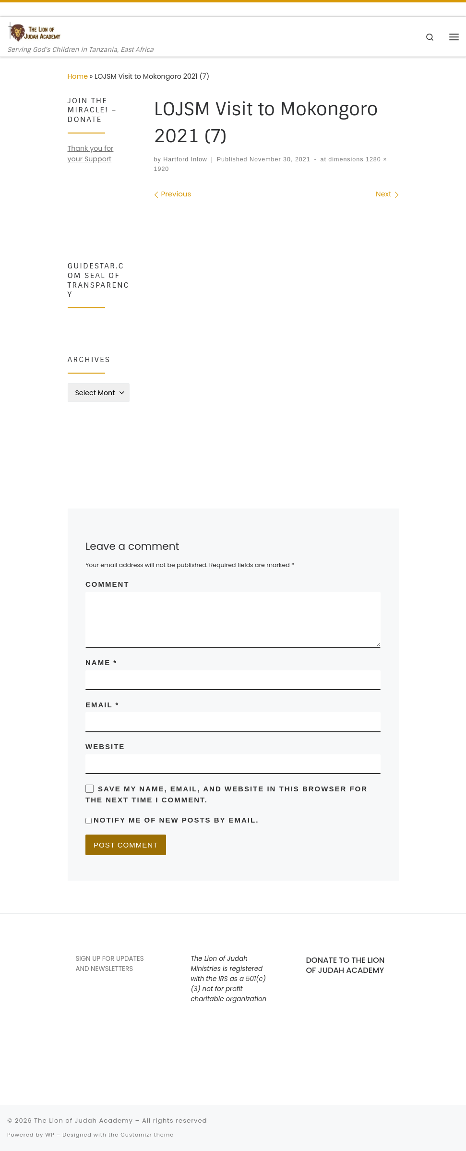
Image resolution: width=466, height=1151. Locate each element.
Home (78, 76)
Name (101, 662)
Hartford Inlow (185, 159)
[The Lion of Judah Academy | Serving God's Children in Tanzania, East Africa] (34, 31)
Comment (107, 584)
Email (102, 705)
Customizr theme (147, 1135)
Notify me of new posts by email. (176, 820)
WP (49, 1135)
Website (105, 746)
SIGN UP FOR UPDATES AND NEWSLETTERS (109, 963)
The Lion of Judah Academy (83, 1120)
